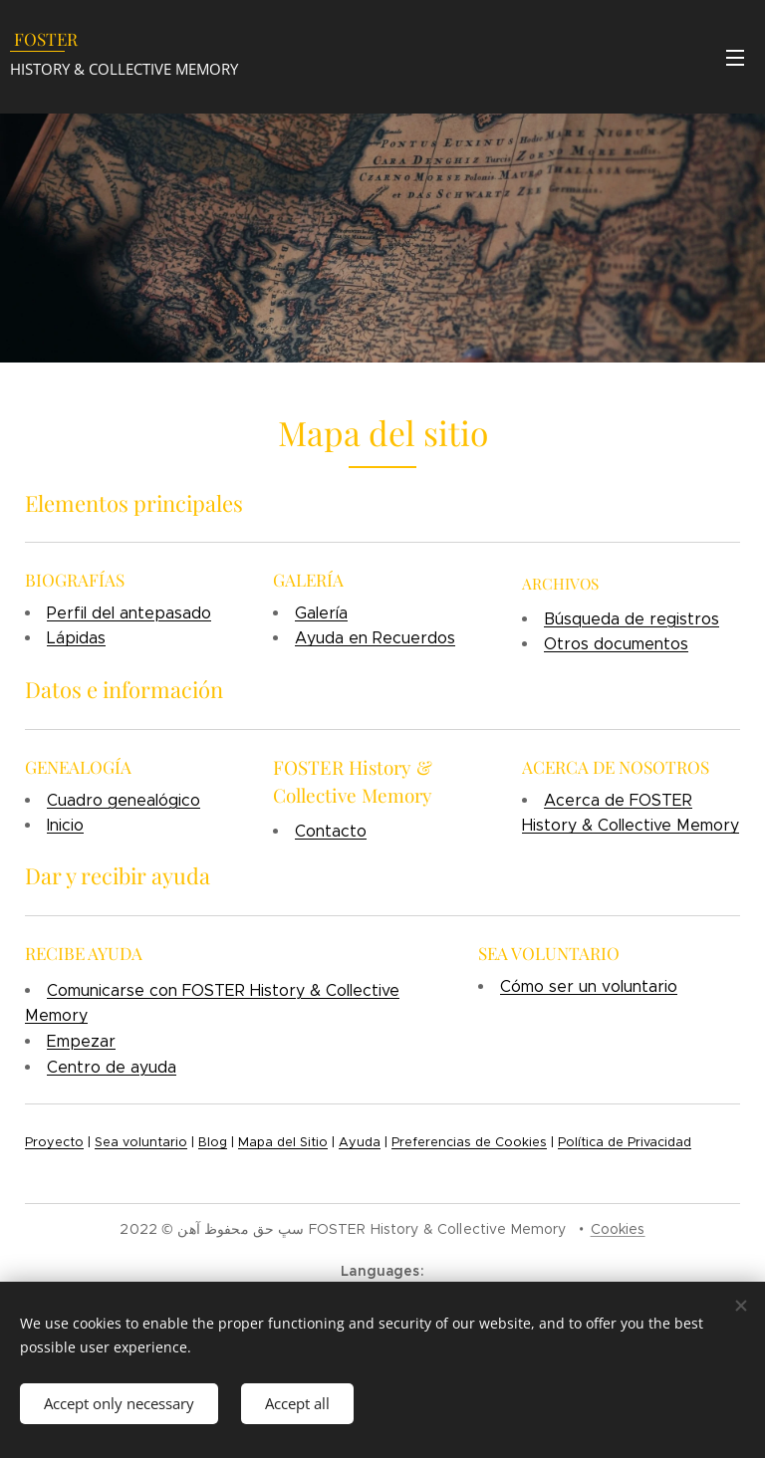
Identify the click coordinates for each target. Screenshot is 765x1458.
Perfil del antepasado (129, 613)
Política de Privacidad (624, 1142)
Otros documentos (616, 644)
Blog (212, 1142)
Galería (321, 613)
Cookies (618, 1229)
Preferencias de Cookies (469, 1142)
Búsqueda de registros (631, 618)
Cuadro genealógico (123, 800)
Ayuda (360, 1142)
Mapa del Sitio (283, 1142)
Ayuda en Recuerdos (375, 638)
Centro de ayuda (111, 1067)
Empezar (81, 1041)
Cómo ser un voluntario (588, 986)
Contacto (331, 831)
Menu (735, 58)
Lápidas (76, 638)
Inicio (65, 825)
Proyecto (54, 1142)
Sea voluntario (141, 1142)
